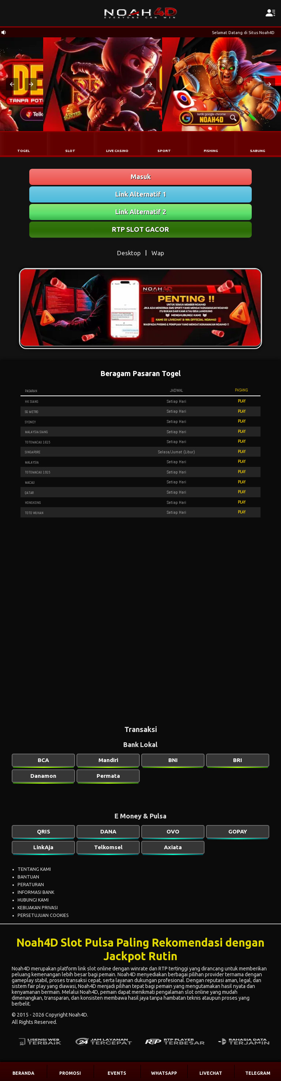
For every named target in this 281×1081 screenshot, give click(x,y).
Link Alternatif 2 (140, 211)
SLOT (70, 151)
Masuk (141, 176)
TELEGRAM (257, 1073)
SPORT (164, 151)
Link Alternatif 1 (140, 194)
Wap (157, 252)
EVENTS (117, 1073)
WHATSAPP (164, 1073)
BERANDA (23, 1073)
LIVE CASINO (117, 151)
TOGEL (23, 151)
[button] (12, 84)
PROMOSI (70, 1073)
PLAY (242, 401)
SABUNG (257, 151)
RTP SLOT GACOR (140, 229)
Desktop (128, 252)
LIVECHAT (210, 1073)
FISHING (211, 151)
